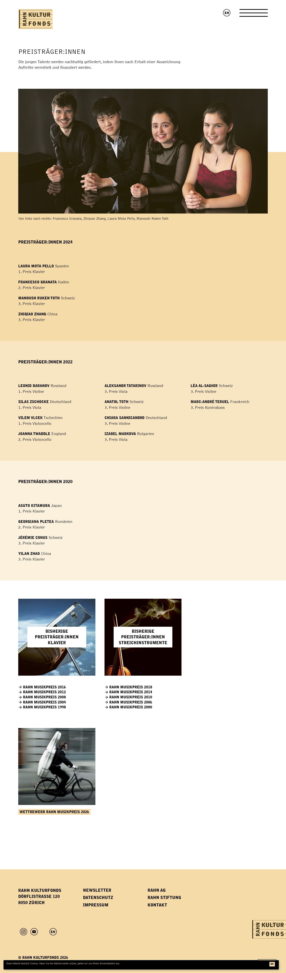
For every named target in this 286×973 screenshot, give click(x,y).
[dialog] (141, 964)
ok (272, 964)
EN (227, 13)
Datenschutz (98, 897)
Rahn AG (157, 890)
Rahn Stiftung (164, 897)
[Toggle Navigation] (253, 14)
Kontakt (157, 905)
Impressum (95, 905)
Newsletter (97, 890)
